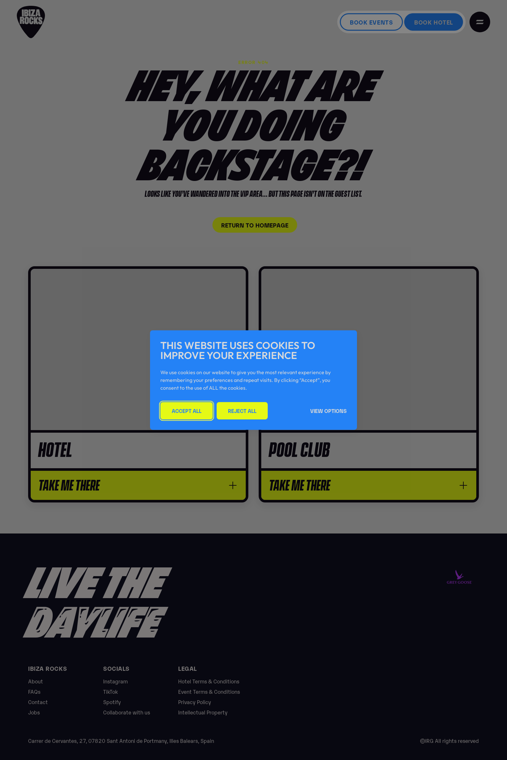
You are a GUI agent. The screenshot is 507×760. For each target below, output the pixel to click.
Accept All (186, 410)
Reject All (242, 410)
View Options (328, 410)
